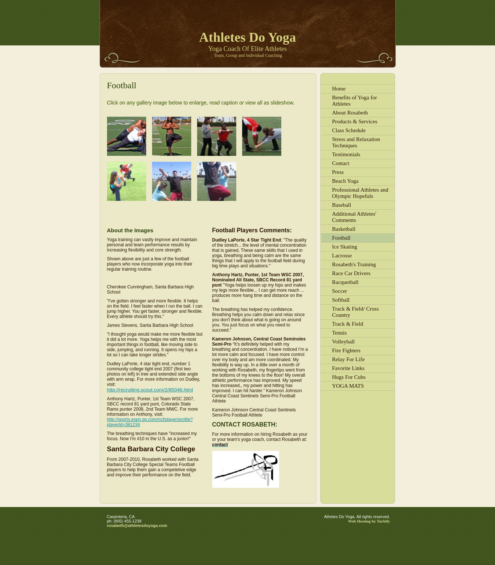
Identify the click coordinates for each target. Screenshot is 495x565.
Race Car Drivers (351, 273)
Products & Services (354, 121)
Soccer (339, 291)
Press (338, 172)
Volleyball (343, 342)
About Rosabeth (350, 113)
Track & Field (347, 324)
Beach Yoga (345, 181)
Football (341, 238)
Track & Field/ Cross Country (355, 312)
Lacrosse (342, 255)
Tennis (339, 333)
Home (339, 89)
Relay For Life (348, 359)
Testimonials (346, 154)
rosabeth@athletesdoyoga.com (137, 525)
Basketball (343, 229)
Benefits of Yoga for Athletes (354, 101)
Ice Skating (344, 247)
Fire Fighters (346, 350)
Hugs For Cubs (349, 377)
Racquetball (345, 282)
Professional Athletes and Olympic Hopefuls (360, 193)
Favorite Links (348, 368)
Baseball (341, 205)
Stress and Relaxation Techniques (356, 142)
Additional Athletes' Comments (354, 217)
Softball (341, 300)
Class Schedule (349, 130)
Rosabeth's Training (354, 264)
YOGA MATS (348, 386)
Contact (341, 163)
